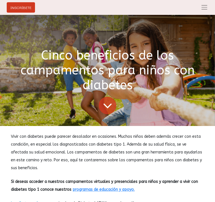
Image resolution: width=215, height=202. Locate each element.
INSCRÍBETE (20, 7)
